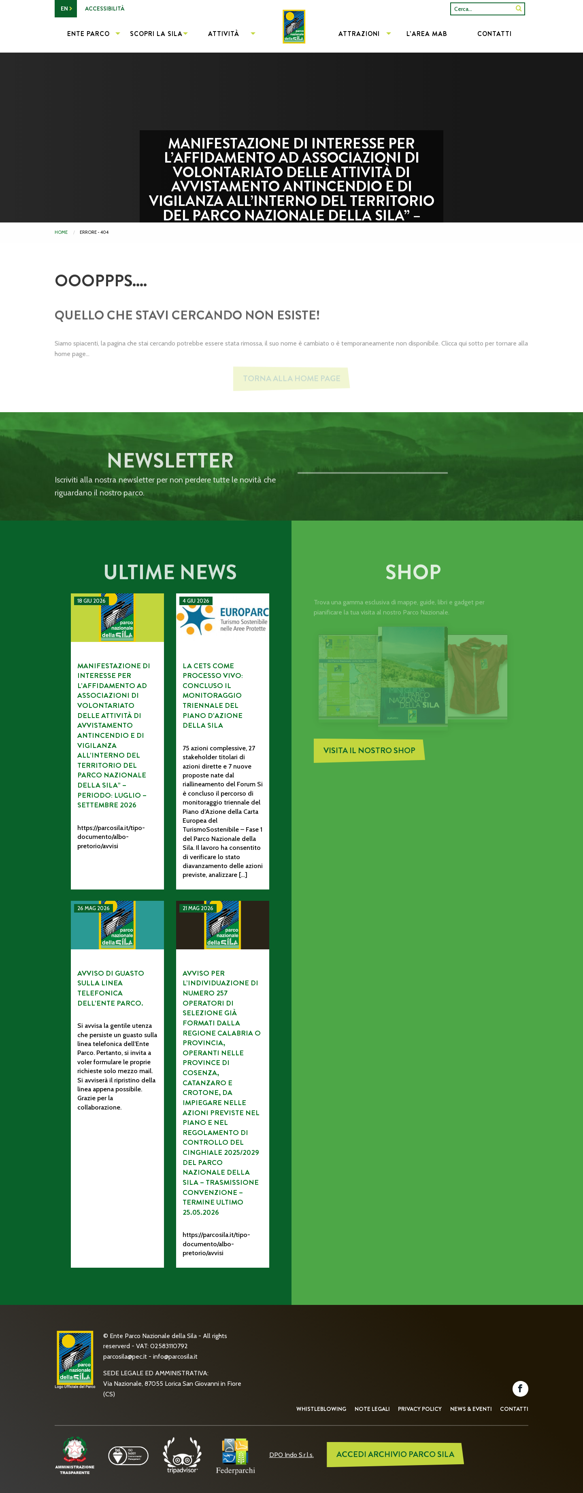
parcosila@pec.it (125, 1356)
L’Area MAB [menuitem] (426, 33)
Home (61, 232)
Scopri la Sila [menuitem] (156, 33)
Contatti (514, 1409)
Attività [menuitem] (223, 33)
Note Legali (372, 1409)
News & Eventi (471, 1409)
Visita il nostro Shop (369, 757)
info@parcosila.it (175, 1356)
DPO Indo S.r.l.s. (291, 1455)
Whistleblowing (321, 1409)
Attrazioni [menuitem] (359, 33)
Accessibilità (104, 8)
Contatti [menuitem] (494, 33)
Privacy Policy (420, 1409)
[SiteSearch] (518, 8)
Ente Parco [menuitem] (88, 33)
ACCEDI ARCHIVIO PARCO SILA (395, 1454)
